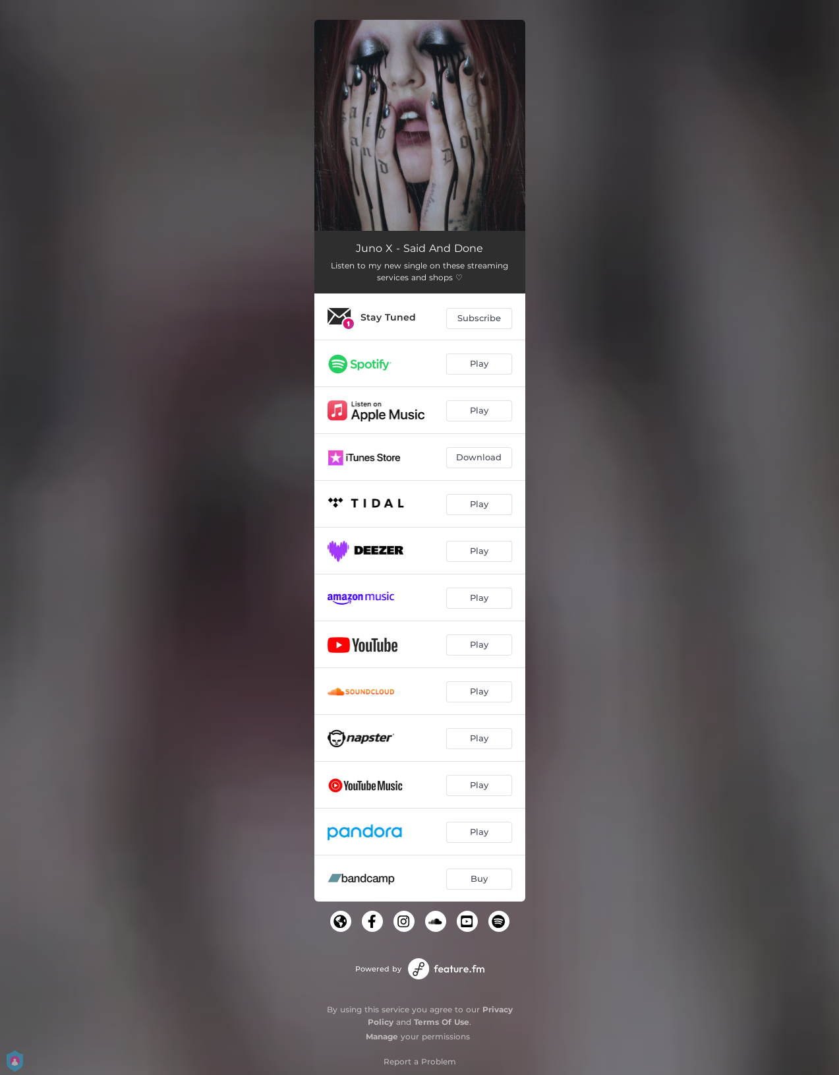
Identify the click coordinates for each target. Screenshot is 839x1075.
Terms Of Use (441, 1022)
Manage (382, 1036)
